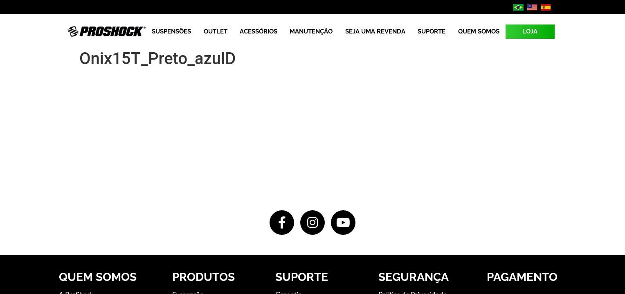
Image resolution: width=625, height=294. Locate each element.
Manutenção (311, 31)
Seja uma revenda (375, 31)
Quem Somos (478, 31)
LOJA (529, 31)
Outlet (215, 31)
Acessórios (258, 31)
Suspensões (171, 31)
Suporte (431, 31)
